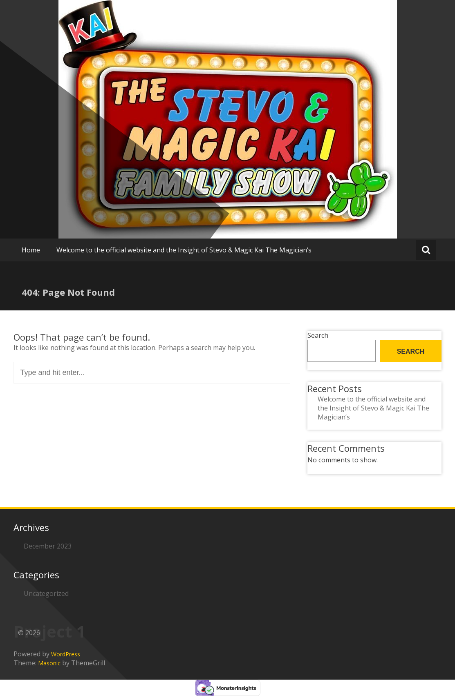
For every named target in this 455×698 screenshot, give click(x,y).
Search (317, 335)
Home (31, 249)
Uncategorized (46, 593)
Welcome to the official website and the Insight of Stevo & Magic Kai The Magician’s (184, 249)
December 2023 (48, 546)
